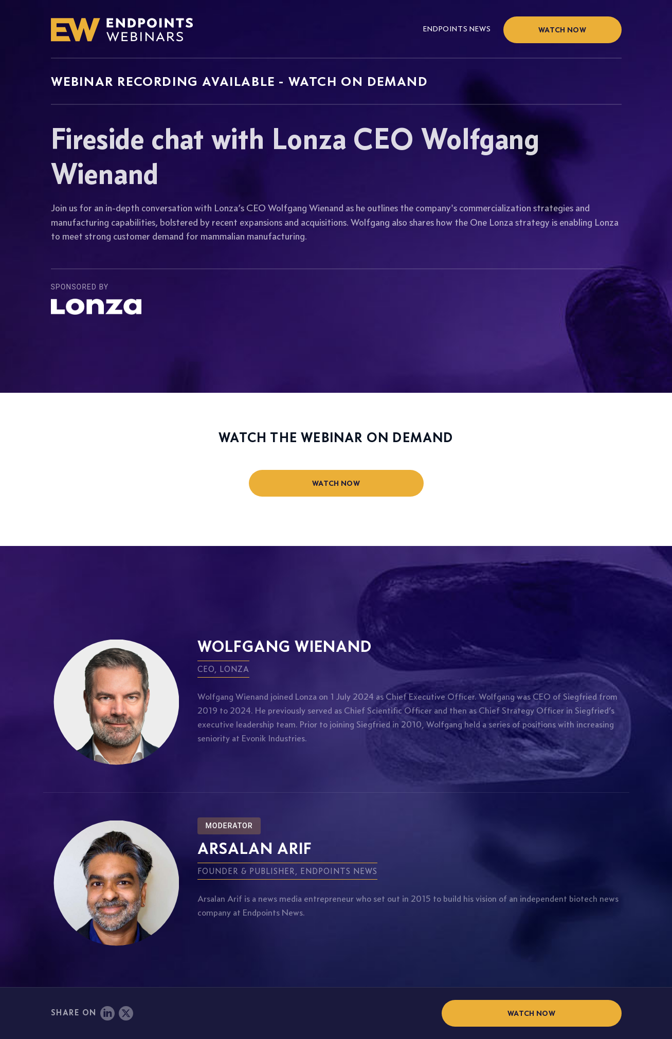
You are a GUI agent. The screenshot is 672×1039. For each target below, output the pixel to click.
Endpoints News (457, 28)
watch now (336, 483)
